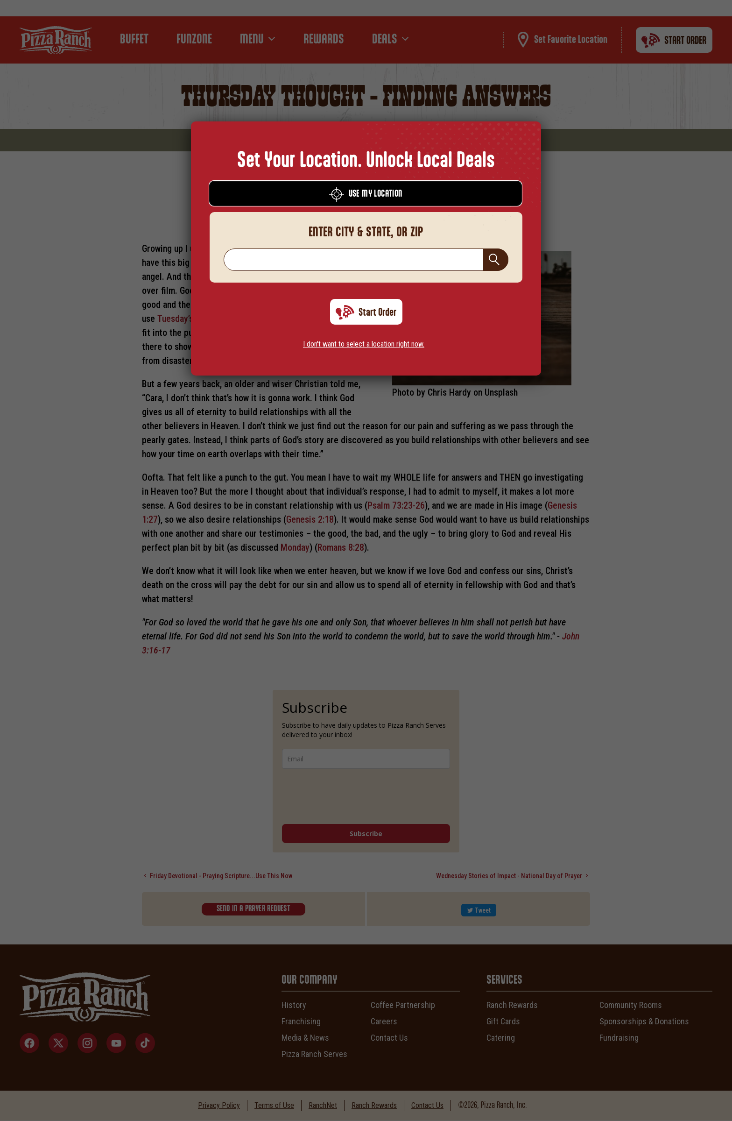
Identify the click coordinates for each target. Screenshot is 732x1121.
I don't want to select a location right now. (363, 344)
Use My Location (365, 194)
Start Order (366, 312)
